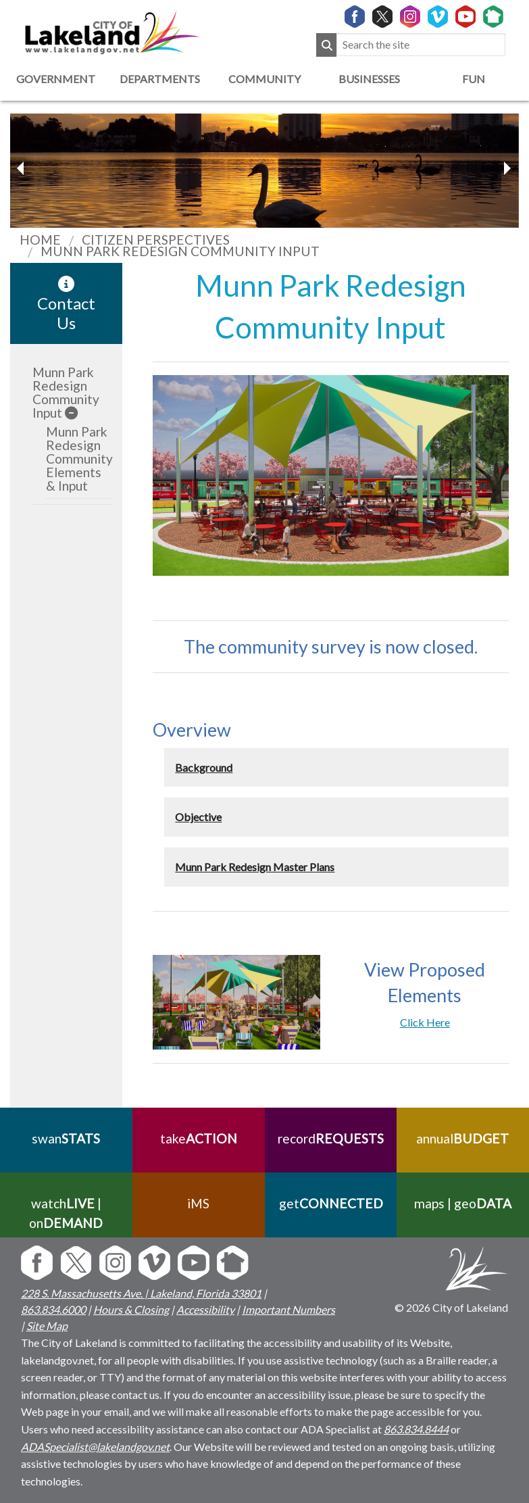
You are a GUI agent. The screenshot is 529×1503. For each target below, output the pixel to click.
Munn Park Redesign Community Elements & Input (79, 458)
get (330, 1203)
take (198, 1138)
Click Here (425, 1022)
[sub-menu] (71, 412)
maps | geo (462, 1203)
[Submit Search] (326, 45)
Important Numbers (288, 1309)
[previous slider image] (507, 168)
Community (264, 78)
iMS (198, 1203)
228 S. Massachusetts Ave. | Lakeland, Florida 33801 (141, 1293)
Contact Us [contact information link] (66, 304)
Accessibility (205, 1309)
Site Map (47, 1325)
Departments (160, 78)
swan (66, 1138)
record (331, 1138)
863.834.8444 (416, 1429)
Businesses (369, 78)
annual (463, 1138)
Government (55, 78)
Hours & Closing (131, 1309)
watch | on (66, 1213)
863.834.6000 (53, 1309)
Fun (473, 78)
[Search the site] (420, 45)
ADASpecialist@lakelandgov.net (95, 1446)
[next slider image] (22, 168)
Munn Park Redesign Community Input (65, 392)
